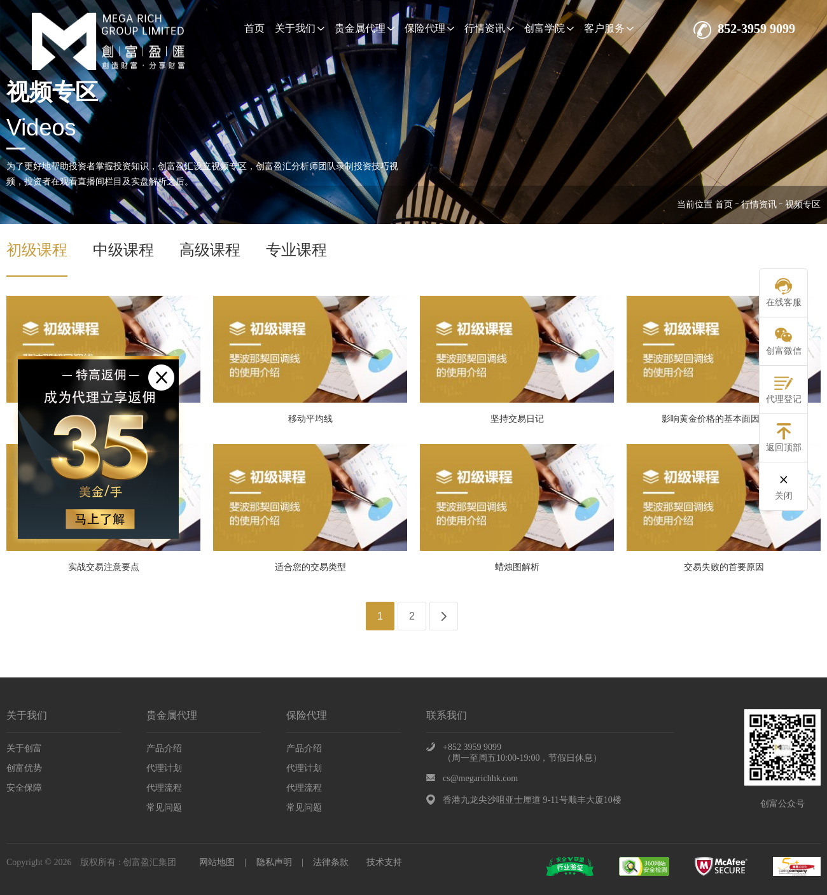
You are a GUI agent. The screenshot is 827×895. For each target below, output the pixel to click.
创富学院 (549, 28)
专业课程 (296, 250)
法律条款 (331, 862)
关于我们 (299, 28)
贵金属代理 (364, 28)
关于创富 (24, 748)
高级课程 (209, 250)
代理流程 (164, 788)
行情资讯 (489, 28)
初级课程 (36, 250)
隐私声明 (274, 862)
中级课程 (123, 250)
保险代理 (429, 28)
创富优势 (24, 768)
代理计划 (164, 768)
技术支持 (384, 862)
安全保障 (24, 788)
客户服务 (609, 28)
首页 (254, 28)
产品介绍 (164, 748)
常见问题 (164, 807)
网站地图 (217, 862)
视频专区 (803, 204)
